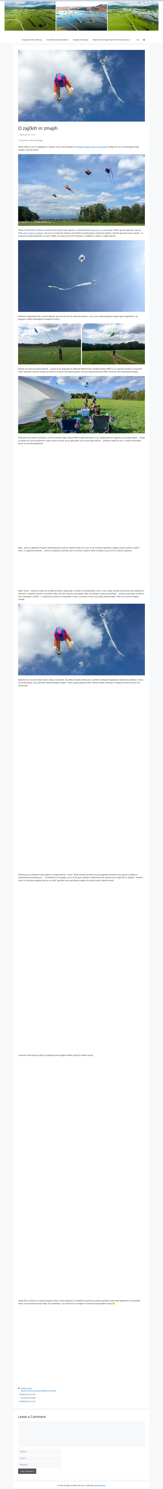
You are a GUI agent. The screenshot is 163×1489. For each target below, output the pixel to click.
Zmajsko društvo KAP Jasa (32, 40)
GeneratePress (99, 1485)
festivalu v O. (96, 230)
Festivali (24, 1388)
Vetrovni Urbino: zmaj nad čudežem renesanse (37, 1392)
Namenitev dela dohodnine (57, 40)
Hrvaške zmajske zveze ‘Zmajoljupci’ (91, 146)
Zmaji (30, 1388)
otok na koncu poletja (32, 233)
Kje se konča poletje (27, 1400)
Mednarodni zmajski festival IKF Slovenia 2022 (113, 39)
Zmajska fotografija (80, 40)
